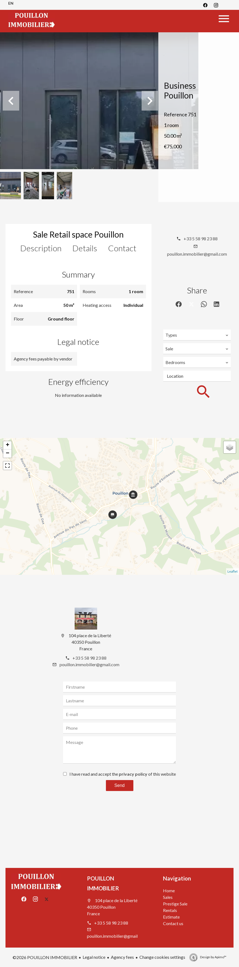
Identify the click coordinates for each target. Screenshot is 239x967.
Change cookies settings (162, 957)
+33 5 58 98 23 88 (201, 238)
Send (119, 785)
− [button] (7, 453)
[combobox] (197, 335)
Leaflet (232, 571)
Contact (122, 248)
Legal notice (94, 957)
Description (40, 248)
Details (84, 248)
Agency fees (122, 957)
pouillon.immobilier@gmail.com (197, 253)
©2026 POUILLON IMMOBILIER (45, 957)
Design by (212, 957)
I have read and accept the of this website (122, 774)
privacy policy (133, 774)
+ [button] (7, 445)
